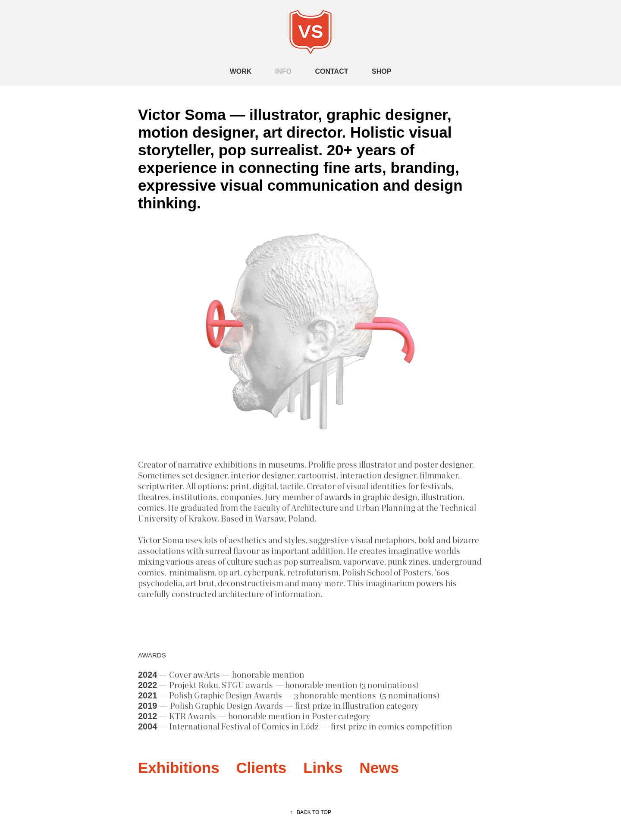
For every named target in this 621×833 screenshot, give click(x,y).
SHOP (381, 71)
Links (322, 767)
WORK (241, 71)
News (378, 767)
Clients (261, 767)
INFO (283, 71)
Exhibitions (179, 767)
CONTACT (331, 71)
